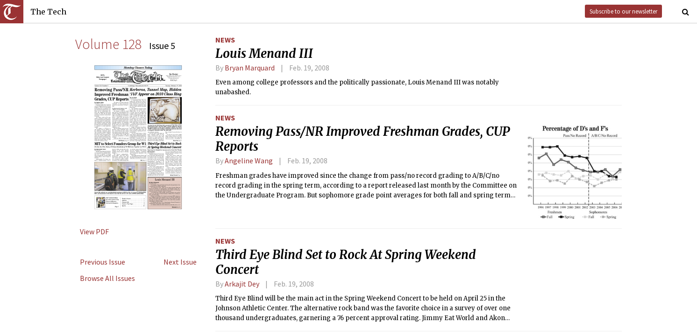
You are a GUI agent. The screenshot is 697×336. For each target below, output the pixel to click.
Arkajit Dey (242, 283)
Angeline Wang (249, 160)
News (225, 39)
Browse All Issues (107, 278)
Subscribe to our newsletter (623, 11)
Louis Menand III (264, 53)
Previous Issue (102, 261)
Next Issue (180, 261)
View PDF (94, 231)
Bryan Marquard (250, 67)
